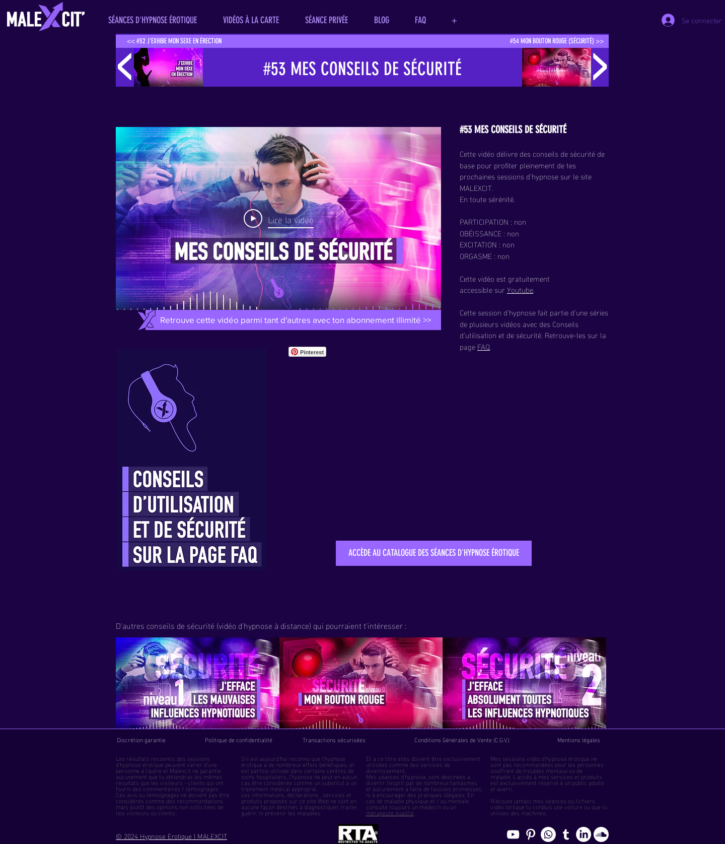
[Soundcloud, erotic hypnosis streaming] (601, 834)
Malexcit (180, 769)
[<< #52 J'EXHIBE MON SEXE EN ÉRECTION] (174, 41)
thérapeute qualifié (390, 812)
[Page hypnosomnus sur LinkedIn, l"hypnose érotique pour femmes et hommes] (583, 834)
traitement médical (265, 788)
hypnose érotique (142, 763)
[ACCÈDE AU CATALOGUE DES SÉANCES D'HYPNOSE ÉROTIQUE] (434, 553)
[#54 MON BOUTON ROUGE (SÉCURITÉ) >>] (556, 41)
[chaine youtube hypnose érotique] (513, 834)
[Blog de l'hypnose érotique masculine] (565, 834)
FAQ (483, 346)
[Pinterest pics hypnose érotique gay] (530, 834)
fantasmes (463, 782)
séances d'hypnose (402, 776)
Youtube (520, 289)
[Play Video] (279, 219)
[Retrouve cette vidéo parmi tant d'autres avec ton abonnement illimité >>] (295, 320)
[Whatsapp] (548, 834)
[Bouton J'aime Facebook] (355, 352)
